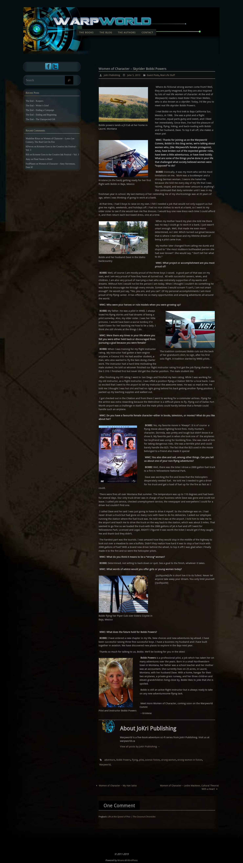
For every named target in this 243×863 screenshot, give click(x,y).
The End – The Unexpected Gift (40, 119)
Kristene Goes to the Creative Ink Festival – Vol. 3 (56, 154)
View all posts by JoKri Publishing (140, 746)
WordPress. (132, 860)
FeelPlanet (30, 164)
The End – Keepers (34, 101)
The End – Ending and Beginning (41, 115)
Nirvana (121, 860)
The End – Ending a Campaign (40, 110)
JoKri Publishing (112, 75)
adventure (110, 759)
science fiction (157, 759)
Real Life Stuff (172, 75)
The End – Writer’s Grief (37, 105)
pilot (145, 759)
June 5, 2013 (136, 75)
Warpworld (114, 764)
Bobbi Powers (126, 759)
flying (138, 759)
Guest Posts (156, 75)
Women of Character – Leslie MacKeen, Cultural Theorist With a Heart (192, 786)
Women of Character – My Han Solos (117, 785)
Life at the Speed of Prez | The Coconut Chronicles (131, 816)
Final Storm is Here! (43, 159)
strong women (174, 759)
